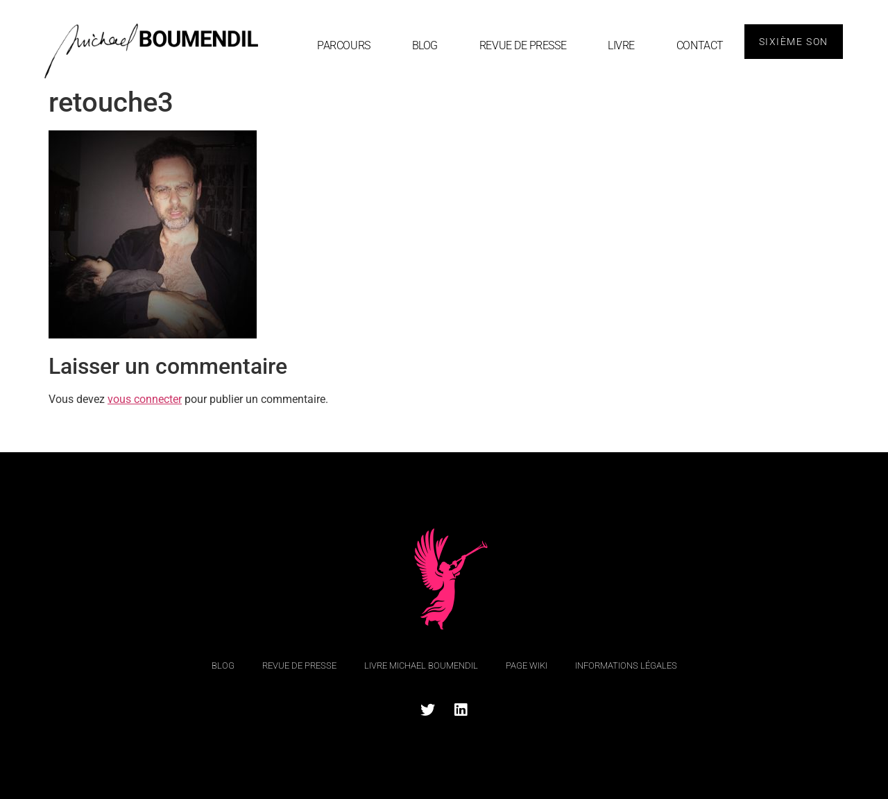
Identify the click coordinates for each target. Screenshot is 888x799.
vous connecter (145, 399)
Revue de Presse (522, 45)
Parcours (343, 45)
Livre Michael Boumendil (421, 665)
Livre (621, 45)
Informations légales (626, 665)
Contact (700, 45)
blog (425, 45)
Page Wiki (526, 665)
